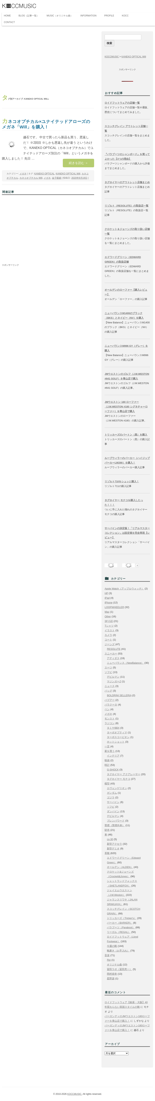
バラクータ (111, 704)
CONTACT (9, 22)
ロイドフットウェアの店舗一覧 (122, 102)
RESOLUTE (113, 648)
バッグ (108, 690)
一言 (107, 746)
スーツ (108, 667)
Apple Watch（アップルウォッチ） (124, 588)
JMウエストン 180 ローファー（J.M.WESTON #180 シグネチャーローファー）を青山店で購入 (126, 407)
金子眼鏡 (56, 178)
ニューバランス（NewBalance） (125, 662)
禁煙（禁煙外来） (115, 825)
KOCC (125, 15)
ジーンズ (110, 644)
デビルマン (113, 676)
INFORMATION (88, 15)
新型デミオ (113, 848)
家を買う (110, 751)
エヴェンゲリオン (117, 788)
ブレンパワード (115, 820)
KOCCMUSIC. (74, 1094)
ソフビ (108, 672)
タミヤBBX (113, 727)
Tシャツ (109, 625)
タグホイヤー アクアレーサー (123, 774)
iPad (107, 597)
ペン (107, 709)
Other (108, 616)
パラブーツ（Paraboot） (121, 927)
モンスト (110, 718)
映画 (107, 760)
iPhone (108, 602)
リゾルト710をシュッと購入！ (122, 481)
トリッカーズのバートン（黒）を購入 (126, 434)
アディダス (113, 658)
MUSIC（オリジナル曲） (60, 15)
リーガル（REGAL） (118, 932)
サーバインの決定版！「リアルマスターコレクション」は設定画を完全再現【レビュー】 (127, 533)
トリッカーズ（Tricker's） (121, 918)
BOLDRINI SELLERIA (119, 695)
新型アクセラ (114, 843)
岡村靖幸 (112, 973)
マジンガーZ (114, 681)
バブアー (110, 700)
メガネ (23, 173)
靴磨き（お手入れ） (118, 950)
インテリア (113, 755)
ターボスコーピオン (118, 737)
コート (108, 639)
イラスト (110, 630)
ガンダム (112, 792)
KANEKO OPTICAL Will (68, 173)
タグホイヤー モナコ (118, 778)
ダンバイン (113, 811)
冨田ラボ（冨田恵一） (119, 969)
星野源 (110, 978)
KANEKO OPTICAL (44, 173)
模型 (107, 783)
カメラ (108, 635)
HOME (7, 15)
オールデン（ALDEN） (120, 867)
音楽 (107, 955)
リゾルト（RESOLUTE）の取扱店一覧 (126, 205)
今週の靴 (112, 946)
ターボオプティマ (117, 732)
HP (106, 593)
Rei (109, 959)
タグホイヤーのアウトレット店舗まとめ (127, 182)
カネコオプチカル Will (31, 178)
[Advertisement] (48, 60)
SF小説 (109, 621)
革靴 (107, 853)
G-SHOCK (113, 769)
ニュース (110, 686)
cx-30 (110, 839)
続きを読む (78, 163)
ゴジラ (110, 797)
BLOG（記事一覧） (29, 15)
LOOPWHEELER (114, 607)
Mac (107, 611)
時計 (107, 765)
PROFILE (109, 15)
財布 (107, 830)
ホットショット (115, 741)
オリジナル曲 (114, 964)
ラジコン (110, 723)
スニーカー (111, 653)
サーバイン (113, 802)
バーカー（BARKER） (119, 922)
